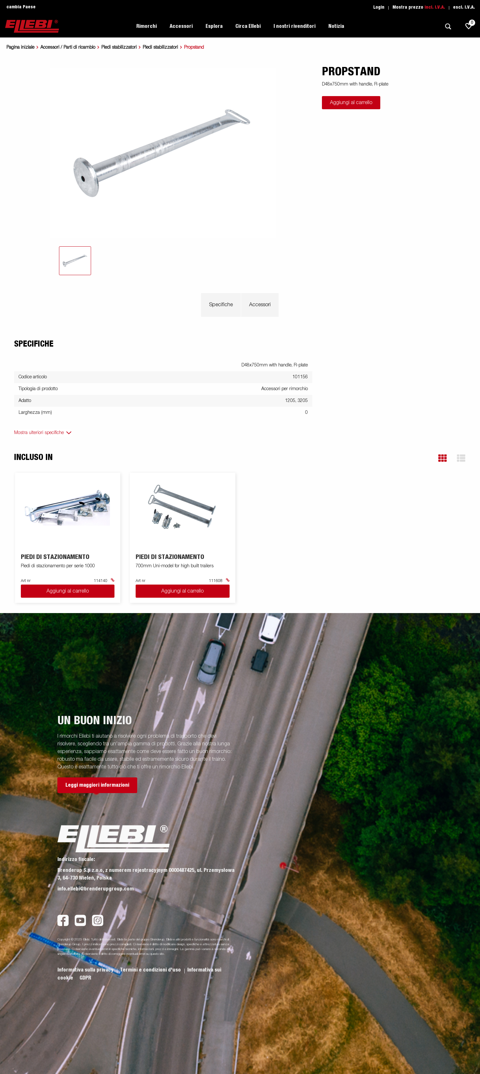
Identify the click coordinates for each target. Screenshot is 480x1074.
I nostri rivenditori (295, 26)
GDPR (85, 977)
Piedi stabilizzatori (119, 47)
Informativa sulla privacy (86, 969)
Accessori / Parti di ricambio (67, 47)
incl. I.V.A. (435, 7)
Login (378, 7)
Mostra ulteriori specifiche (39, 432)
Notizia (336, 26)
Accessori (181, 26)
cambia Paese (21, 7)
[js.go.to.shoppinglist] (469, 26)
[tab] (75, 260)
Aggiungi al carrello (351, 102)
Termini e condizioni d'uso (151, 969)
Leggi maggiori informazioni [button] (97, 785)
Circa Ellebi (248, 26)
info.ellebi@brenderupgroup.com (95, 888)
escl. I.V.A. (464, 7)
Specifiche (221, 304)
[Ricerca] (448, 26)
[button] (442, 458)
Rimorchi (146, 26)
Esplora (214, 26)
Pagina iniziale (20, 47)
